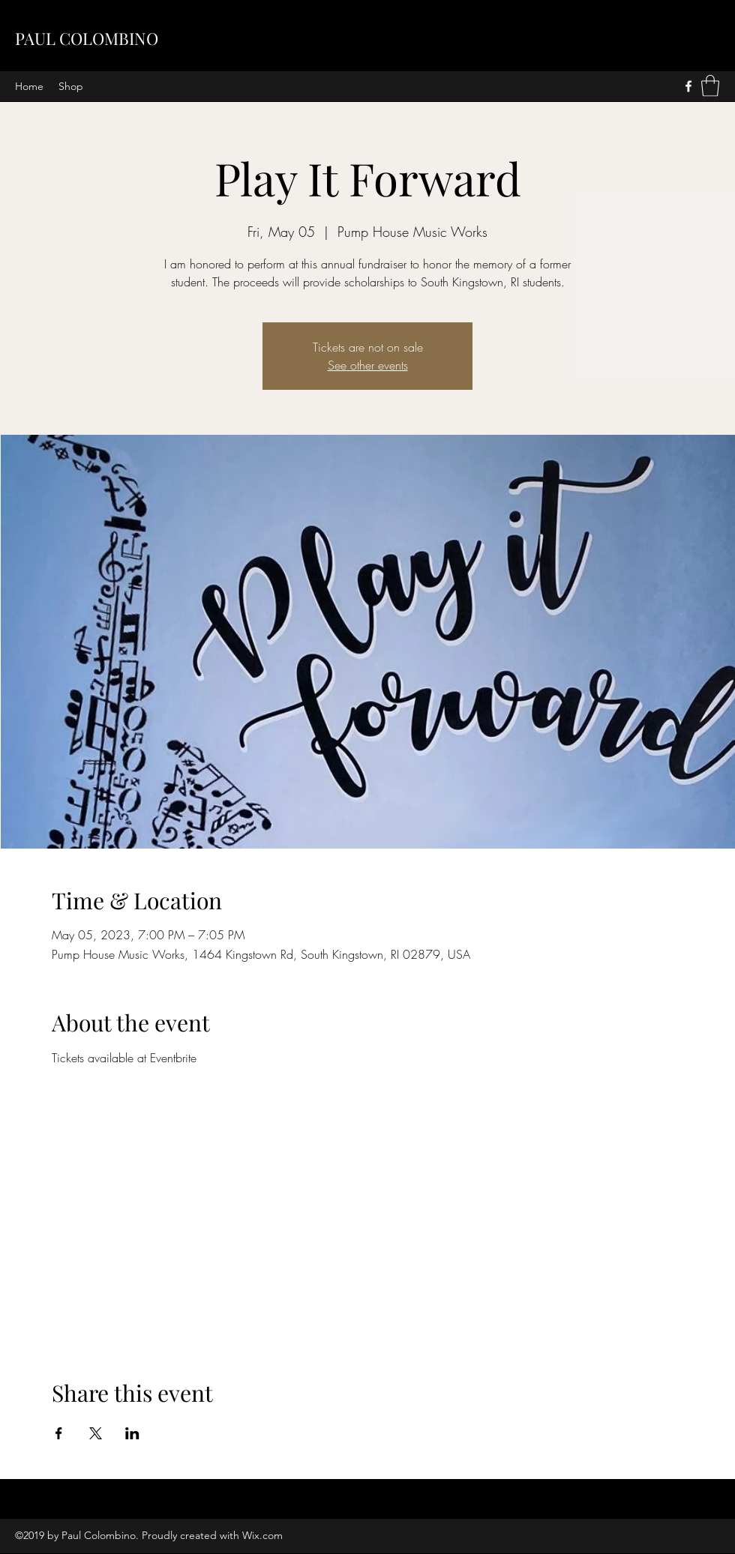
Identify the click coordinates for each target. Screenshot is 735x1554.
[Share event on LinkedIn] (132, 1433)
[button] (710, 86)
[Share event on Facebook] (59, 1433)
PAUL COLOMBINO (86, 38)
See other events (368, 365)
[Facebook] (688, 86)
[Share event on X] (95, 1433)
